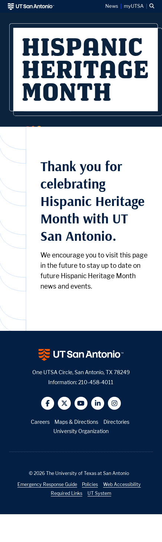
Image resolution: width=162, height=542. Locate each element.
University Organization (81, 431)
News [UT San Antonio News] (111, 6)
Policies (90, 484)
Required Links (66, 493)
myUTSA (134, 6)
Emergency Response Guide (47, 484)
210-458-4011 (95, 382)
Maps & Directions (76, 422)
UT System (99, 493)
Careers (40, 422)
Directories (116, 422)
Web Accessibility (122, 484)
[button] (151, 6)
